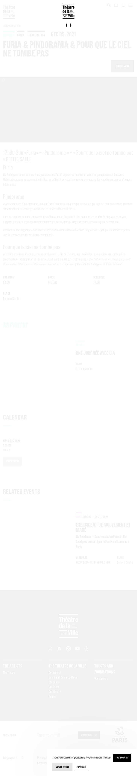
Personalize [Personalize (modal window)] (81, 766)
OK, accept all (122, 757)
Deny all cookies (62, 766)
